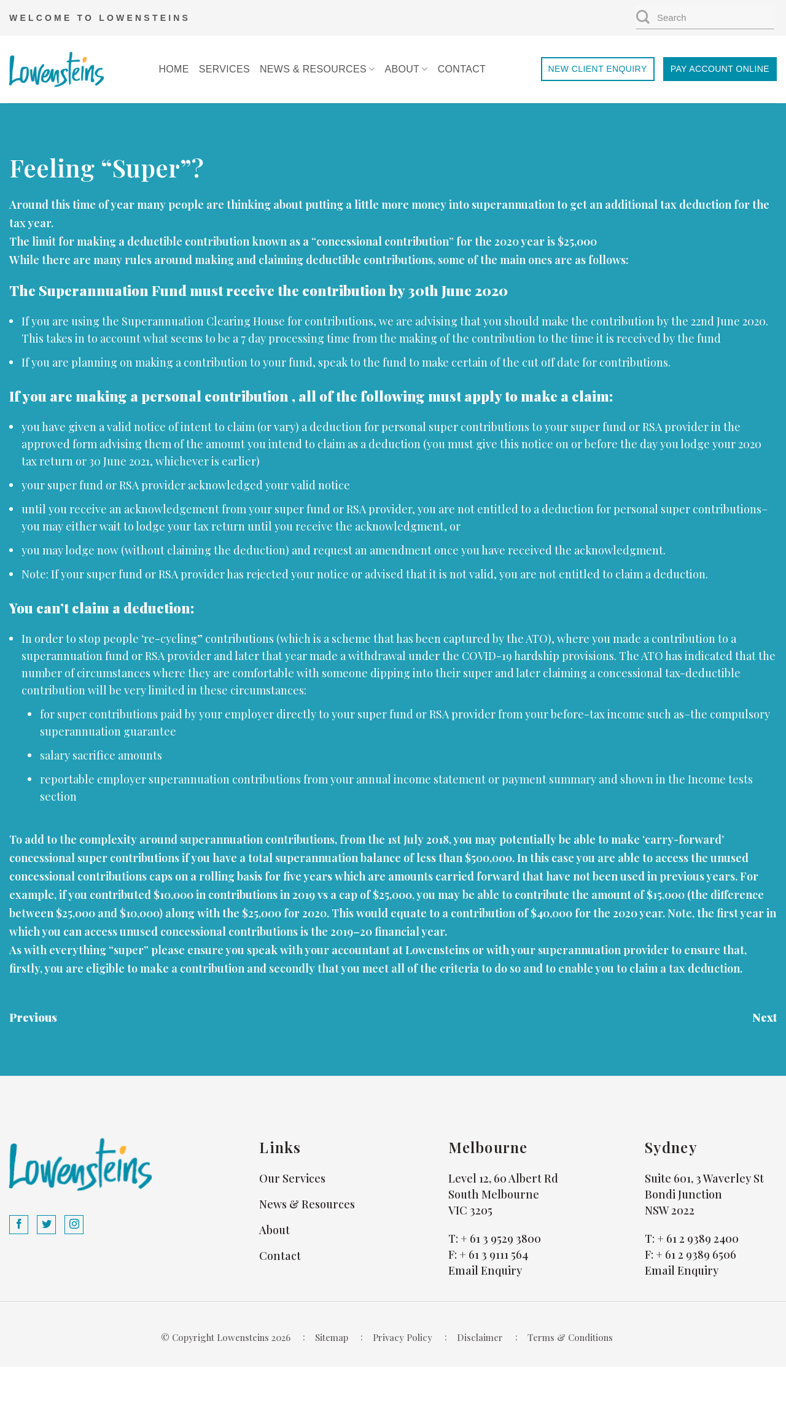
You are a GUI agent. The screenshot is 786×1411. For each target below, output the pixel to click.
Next (764, 1017)
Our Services (292, 1178)
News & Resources (317, 69)
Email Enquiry (485, 1270)
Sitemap (331, 1337)
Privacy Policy (402, 1337)
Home (173, 69)
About (405, 69)
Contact (462, 69)
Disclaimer (480, 1337)
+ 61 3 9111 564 (493, 1254)
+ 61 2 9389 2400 (698, 1238)
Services (224, 69)
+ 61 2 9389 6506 (696, 1254)
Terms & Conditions (570, 1337)
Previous (33, 1017)
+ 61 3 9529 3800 (501, 1238)
